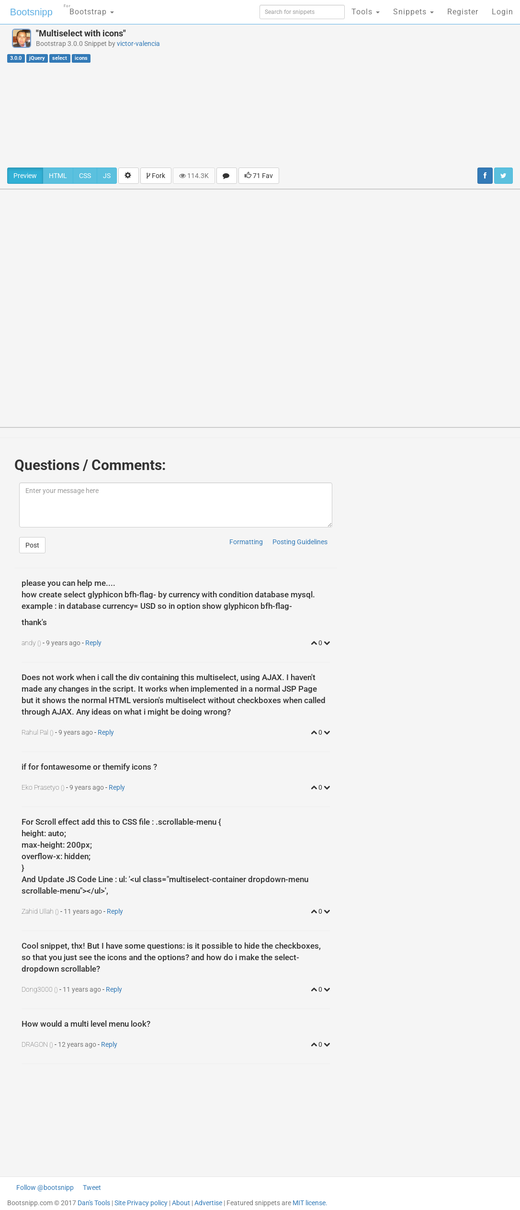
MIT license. (310, 1203)
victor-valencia (138, 43)
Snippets (413, 11)
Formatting (246, 542)
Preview (25, 175)
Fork (156, 175)
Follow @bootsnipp (45, 1187)
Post (32, 545)
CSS (85, 175)
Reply (93, 643)
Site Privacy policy (141, 1203)
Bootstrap (89, 8)
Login (502, 11)
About (181, 1203)
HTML (58, 175)
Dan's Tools (94, 1203)
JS (107, 175)
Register (462, 11)
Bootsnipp (31, 12)
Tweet (92, 1187)
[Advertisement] (350, 96)
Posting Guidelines (300, 542)
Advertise (208, 1203)
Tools (365, 11)
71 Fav (259, 175)
